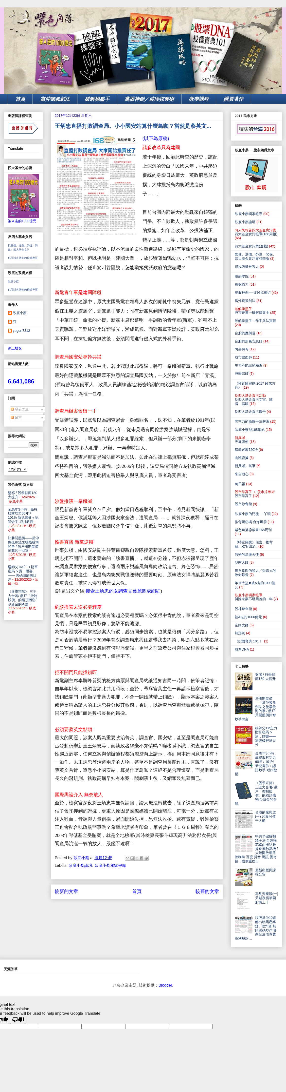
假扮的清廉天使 (247, 554)
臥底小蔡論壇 (80, 865)
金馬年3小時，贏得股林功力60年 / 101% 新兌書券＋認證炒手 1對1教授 (23, 515)
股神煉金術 (243, 609)
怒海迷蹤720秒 (246, 450)
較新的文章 (66, 891)
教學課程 (199, 99)
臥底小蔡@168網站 (250, 430)
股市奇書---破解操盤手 (252, 313)
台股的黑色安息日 (248, 341)
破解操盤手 (97, 99)
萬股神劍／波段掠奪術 (149, 99)
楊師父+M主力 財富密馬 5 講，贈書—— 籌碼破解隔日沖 (23, 573)
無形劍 (240, 633)
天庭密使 (242, 442)
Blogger (165, 985)
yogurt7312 (21, 331)
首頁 (20, 99)
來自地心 (242, 474)
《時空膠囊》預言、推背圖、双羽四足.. (254, 544)
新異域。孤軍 (245, 466)
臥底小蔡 (13, 281)
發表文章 (20, 409)
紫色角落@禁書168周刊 (253, 530)
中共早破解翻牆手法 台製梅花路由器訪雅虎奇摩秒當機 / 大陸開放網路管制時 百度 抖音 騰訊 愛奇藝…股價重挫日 (256, 848)
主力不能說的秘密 (248, 365)
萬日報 (240, 484)
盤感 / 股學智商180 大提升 (265, 677)
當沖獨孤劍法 (55, 99)
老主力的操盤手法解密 (252, 421)
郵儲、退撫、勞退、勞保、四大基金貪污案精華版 (255, 256)
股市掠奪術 (243, 504)
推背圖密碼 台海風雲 (251, 522)
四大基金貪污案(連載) (251, 246)
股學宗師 (242, 374)
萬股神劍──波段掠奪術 (253, 293)
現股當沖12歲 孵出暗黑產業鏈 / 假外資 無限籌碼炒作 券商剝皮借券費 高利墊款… (256, 928)
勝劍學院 (242, 276)
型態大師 (242, 562)
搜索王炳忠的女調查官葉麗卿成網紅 (123, 591)
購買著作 (233, 99)
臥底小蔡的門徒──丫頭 (253, 514)
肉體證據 (242, 458)
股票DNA (242, 649)
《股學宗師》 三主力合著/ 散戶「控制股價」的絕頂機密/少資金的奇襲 (22, 598)
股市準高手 (243, 496)
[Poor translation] (18, 1020)
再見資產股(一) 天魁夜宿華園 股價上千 (266, 898)
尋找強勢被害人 (247, 267)
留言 (16, 417)
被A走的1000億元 (248, 617)
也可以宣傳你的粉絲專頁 (23, 257)
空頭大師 (242, 625)
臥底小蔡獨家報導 (110, 865)
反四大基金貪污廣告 (250, 412)
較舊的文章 (207, 891)
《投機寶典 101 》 (249, 641)
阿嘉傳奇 (242, 349)
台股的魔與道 (245, 333)
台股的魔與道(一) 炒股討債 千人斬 (265, 816)
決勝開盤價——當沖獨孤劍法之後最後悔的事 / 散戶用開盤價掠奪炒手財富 (23, 544)
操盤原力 (242, 284)
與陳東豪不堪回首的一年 (254, 599)
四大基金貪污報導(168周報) (256, 234)
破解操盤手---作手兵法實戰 (255, 321)
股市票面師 (243, 357)
